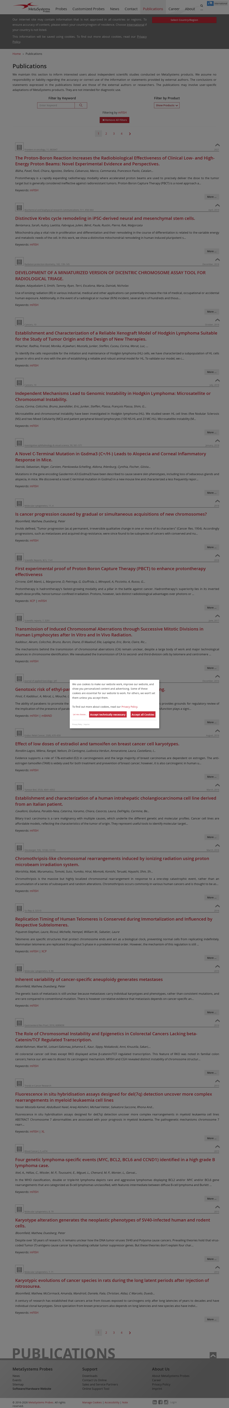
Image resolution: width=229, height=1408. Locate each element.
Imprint (86, 724)
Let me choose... (80, 714)
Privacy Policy (129, 706)
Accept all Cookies (143, 714)
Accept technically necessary (107, 714)
